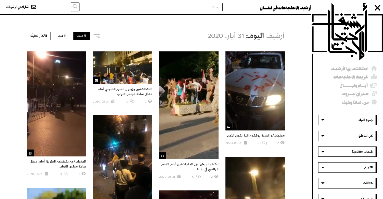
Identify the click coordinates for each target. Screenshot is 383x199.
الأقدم (62, 36)
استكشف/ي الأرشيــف (349, 69)
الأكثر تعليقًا (38, 36)
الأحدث (82, 36)
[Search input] (151, 7)
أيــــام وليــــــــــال (354, 86)
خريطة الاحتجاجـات (350, 77)
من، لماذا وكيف (355, 102)
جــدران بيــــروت (355, 94)
